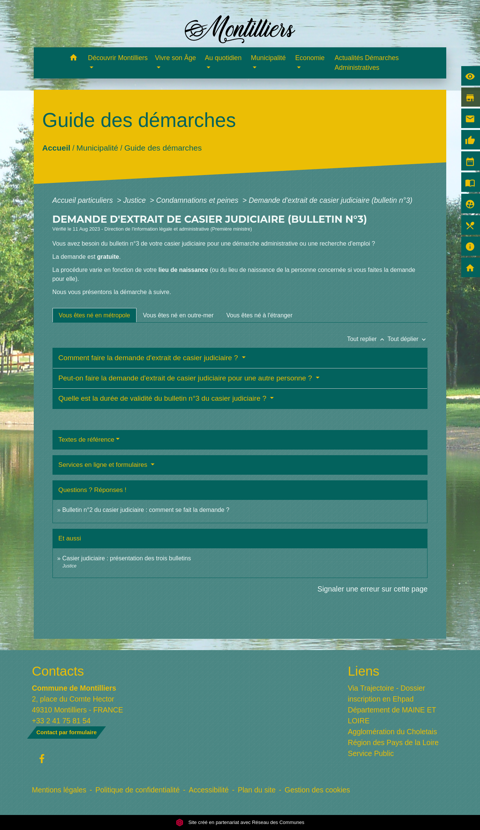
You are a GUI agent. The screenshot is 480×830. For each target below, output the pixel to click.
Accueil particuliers (83, 200)
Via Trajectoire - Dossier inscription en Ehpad (386, 693)
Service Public (371, 753)
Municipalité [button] (268, 58)
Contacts (58, 671)
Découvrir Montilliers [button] (118, 58)
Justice (135, 200)
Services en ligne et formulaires (103, 464)
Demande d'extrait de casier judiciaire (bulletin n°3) (330, 200)
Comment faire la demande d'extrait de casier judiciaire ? (149, 358)
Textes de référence (86, 439)
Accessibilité (209, 790)
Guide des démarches (163, 147)
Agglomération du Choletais (392, 731)
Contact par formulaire (66, 732)
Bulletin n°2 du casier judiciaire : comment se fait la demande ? (146, 510)
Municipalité (97, 147)
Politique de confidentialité (137, 790)
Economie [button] (309, 58)
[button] (74, 58)
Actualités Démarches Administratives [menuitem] (366, 62)
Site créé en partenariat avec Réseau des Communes (240, 822)
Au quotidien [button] (223, 58)
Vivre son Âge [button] (175, 58)
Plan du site (257, 790)
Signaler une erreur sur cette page (373, 589)
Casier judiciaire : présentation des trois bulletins (126, 558)
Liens (364, 671)
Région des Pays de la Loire (393, 742)
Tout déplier (407, 339)
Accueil (56, 147)
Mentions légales (59, 790)
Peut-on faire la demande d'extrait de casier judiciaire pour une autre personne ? (186, 378)
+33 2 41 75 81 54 (61, 721)
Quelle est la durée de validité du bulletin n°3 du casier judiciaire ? (163, 398)
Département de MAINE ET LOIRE (392, 715)
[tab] (94, 315)
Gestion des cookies (317, 790)
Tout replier (367, 339)
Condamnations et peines (198, 200)
